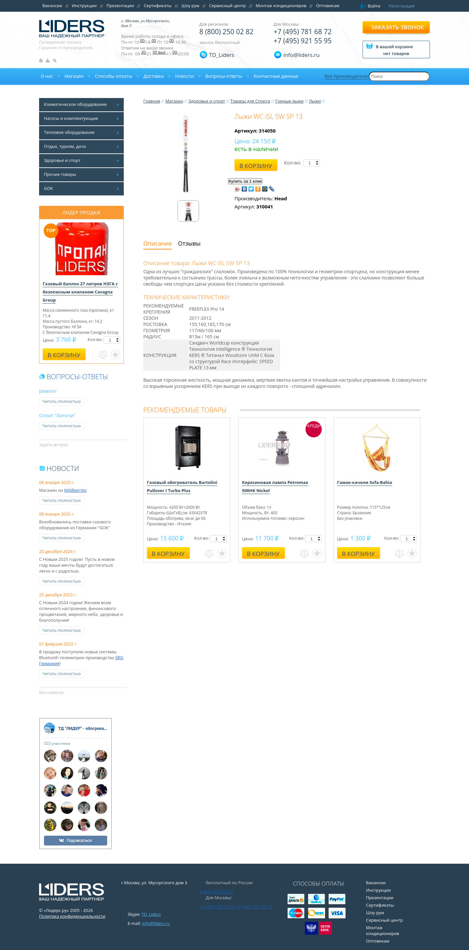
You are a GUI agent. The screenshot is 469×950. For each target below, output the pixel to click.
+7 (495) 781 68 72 (303, 31)
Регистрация (402, 6)
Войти (374, 6)
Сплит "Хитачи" (57, 415)
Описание (157, 243)
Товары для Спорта (250, 101)
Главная (151, 101)
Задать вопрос (53, 444)
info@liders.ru (156, 923)
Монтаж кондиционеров (281, 5)
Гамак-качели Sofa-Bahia (364, 482)
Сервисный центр (227, 5)
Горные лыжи (289, 101)
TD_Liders (221, 55)
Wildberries (75, 490)
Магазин (174, 101)
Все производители (346, 76)
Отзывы (189, 243)
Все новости (51, 692)
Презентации (120, 5)
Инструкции (84, 5)
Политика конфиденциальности (72, 916)
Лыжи (315, 101)
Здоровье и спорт (207, 101)
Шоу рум (190, 5)
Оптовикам (327, 5)
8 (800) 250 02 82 (226, 31)
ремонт (48, 391)
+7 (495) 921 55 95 (303, 40)
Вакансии (52, 5)
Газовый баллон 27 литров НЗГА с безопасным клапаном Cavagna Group (80, 292)
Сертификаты (157, 5)
